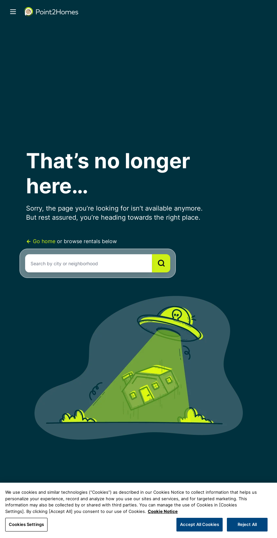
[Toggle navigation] (13, 12)
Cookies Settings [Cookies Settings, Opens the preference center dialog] (26, 524)
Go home (41, 241)
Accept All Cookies (199, 524)
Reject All (247, 524)
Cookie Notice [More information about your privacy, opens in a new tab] (163, 511)
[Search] (161, 263)
